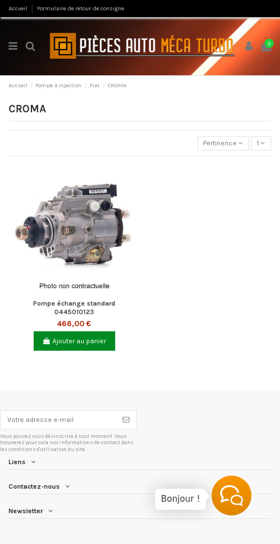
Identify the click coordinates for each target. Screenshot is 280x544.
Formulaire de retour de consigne (80, 8)
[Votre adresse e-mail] (58, 420)
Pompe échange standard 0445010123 (74, 307)
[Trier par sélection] (223, 143)
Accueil (19, 8)
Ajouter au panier (74, 341)
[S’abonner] (126, 420)
